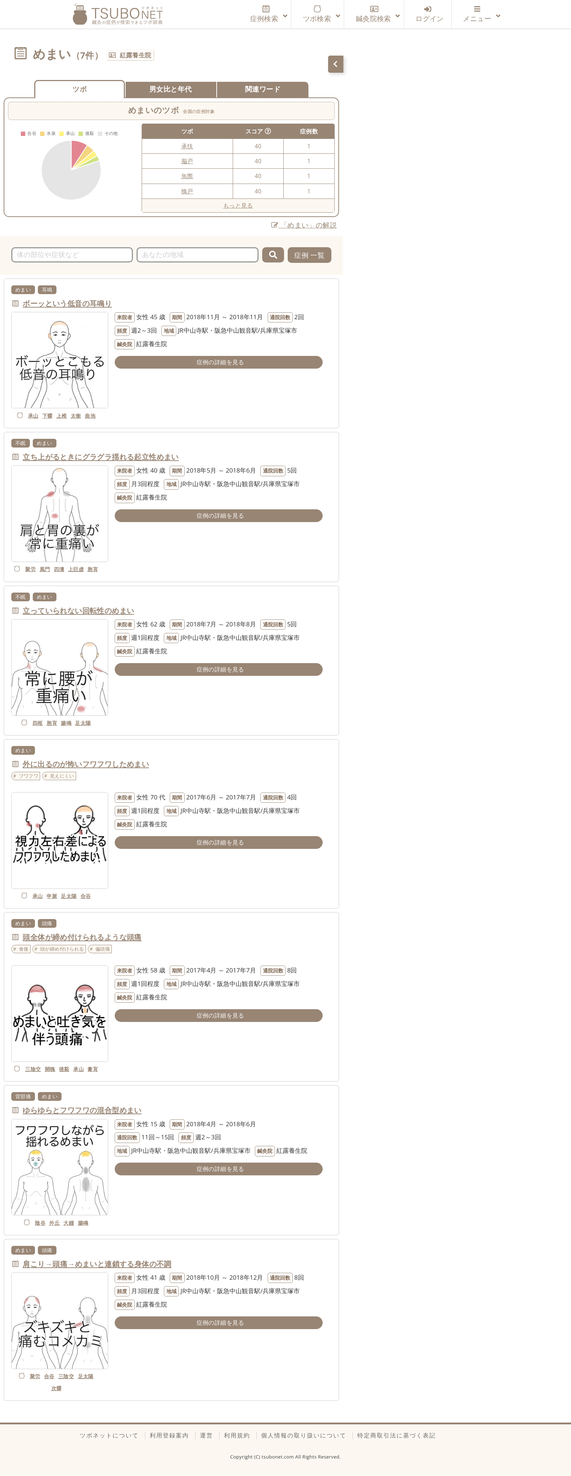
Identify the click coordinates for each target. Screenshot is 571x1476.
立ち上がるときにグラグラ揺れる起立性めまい (100, 457)
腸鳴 (66, 722)
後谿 (64, 1069)
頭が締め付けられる (62, 949)
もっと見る (238, 205)
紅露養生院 (135, 55)
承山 (33, 415)
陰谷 (40, 1222)
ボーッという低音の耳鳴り (67, 303)
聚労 (30, 569)
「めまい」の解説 (304, 225)
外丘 (54, 1222)
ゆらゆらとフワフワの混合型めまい (82, 1110)
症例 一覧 (309, 255)
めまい (23, 289)
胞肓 (92, 569)
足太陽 (83, 722)
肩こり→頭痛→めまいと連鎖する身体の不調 (97, 1264)
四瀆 (59, 569)
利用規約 (237, 1435)
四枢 (37, 722)
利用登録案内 (169, 1435)
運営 (206, 1435)
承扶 (187, 146)
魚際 (187, 176)
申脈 (52, 896)
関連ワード (262, 89)
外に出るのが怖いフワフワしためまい (86, 764)
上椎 (61, 415)
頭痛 (47, 923)
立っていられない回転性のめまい (78, 610)
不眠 (20, 443)
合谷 (85, 896)
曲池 (90, 415)
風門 (45, 569)
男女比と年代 (170, 89)
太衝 (76, 415)
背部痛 (23, 1096)
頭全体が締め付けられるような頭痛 (82, 937)
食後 (24, 949)
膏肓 (92, 1069)
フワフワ (29, 776)
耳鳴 (47, 289)
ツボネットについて (109, 1435)
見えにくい (62, 776)
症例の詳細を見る (220, 362)
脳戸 (187, 161)
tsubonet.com (278, 1456)
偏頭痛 (102, 949)
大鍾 (68, 1222)
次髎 (56, 1388)
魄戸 (187, 191)
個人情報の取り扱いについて (303, 1435)
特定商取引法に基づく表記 (396, 1435)
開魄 (50, 1069)
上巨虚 (76, 569)
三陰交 (33, 1069)
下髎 (47, 415)
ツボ (79, 89)
